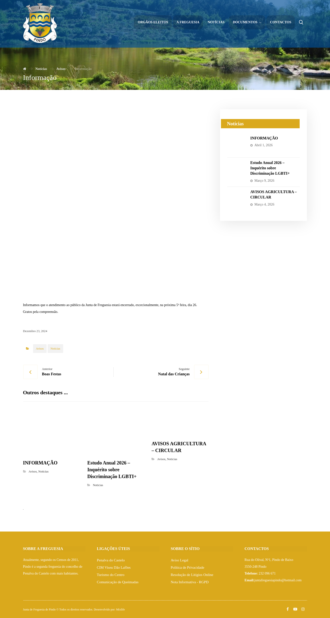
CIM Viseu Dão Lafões (114, 567)
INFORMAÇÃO (264, 138)
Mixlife (120, 609)
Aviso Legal (179, 560)
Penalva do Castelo (111, 560)
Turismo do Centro (111, 575)
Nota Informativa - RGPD (190, 582)
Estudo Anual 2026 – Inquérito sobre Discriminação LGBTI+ (270, 168)
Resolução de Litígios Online (192, 575)
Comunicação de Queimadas (118, 582)
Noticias (55, 348)
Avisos (40, 348)
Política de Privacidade (187, 567)
